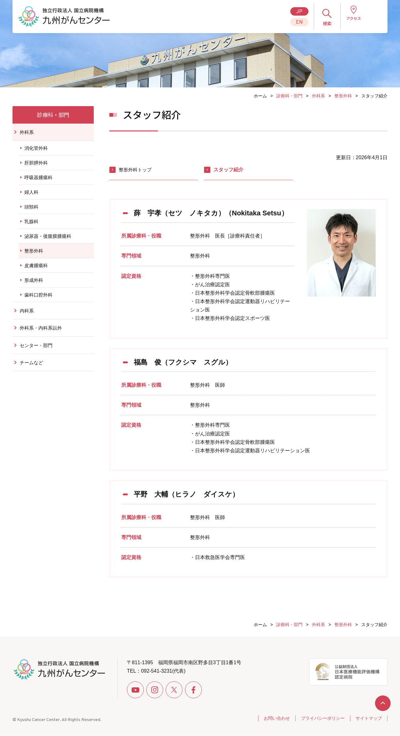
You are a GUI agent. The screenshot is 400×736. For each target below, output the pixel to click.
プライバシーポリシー (319, 718)
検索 (321, 23)
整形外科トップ (136, 169)
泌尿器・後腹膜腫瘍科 (47, 240)
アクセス (347, 23)
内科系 (27, 315)
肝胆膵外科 (36, 167)
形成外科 (33, 284)
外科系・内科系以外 (42, 333)
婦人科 (31, 196)
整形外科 (343, 95)
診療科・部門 (289, 95)
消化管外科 (36, 152)
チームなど (32, 368)
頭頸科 (31, 211)
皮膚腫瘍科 (36, 270)
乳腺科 (31, 226)
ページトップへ (383, 703)
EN (293, 22)
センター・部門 (37, 350)
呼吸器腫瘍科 (38, 182)
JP (293, 12)
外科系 (318, 95)
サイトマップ (368, 718)
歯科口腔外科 (38, 299)
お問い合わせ (271, 718)
